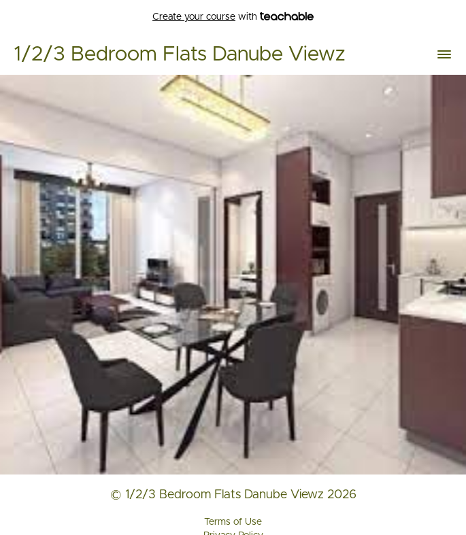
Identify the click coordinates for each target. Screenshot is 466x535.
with (233, 17)
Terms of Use (233, 522)
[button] (444, 54)
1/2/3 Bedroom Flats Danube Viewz (179, 54)
